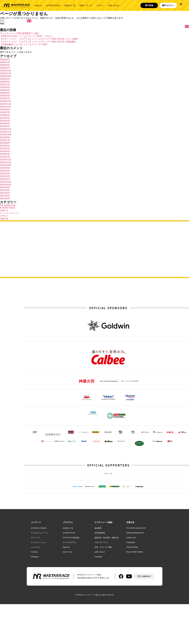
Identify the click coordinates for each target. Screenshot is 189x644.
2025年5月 (5, 87)
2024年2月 (5, 123)
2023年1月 (5, 157)
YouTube (34, 595)
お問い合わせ (113, 5)
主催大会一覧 (69, 5)
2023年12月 (5, 129)
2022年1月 (5, 179)
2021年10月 (5, 185)
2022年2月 (5, 176)
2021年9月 (5, 187)
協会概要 (98, 571)
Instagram (35, 600)
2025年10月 (5, 76)
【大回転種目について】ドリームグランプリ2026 (23, 44)
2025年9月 (5, 79)
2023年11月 (5, 132)
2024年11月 (5, 104)
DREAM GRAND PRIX (135, 576)
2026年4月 (5, 59)
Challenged (130, 586)
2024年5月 (5, 115)
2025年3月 (5, 93)
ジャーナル (35, 590)
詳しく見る (161, 261)
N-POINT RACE (53, 5)
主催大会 (4, 219)
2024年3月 (5, 121)
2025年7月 (5, 84)
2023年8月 (5, 137)
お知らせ (38, 5)
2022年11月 (5, 162)
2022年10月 (5, 165)
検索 (2, 23)
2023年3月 (5, 151)
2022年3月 (5, 173)
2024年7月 (5, 112)
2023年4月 (5, 148)
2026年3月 (5, 62)
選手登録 (149, 5)
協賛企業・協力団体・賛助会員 (107, 581)
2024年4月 (5, 118)
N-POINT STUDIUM (38, 571)
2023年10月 (5, 134)
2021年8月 (5, 190)
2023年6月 (5, 143)
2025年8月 (5, 82)
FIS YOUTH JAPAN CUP (136, 571)
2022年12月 (5, 159)
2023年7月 (5, 140)
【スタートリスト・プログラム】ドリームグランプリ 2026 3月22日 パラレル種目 (39, 39)
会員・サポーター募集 (103, 590)
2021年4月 (5, 196)
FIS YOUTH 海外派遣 (71, 581)
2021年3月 (5, 198)
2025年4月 (5, 90)
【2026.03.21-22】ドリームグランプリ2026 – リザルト (26, 36)
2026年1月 (5, 68)
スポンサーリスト (101, 586)
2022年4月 (5, 171)
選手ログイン (168, 5)
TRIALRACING (132, 590)
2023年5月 (5, 146)
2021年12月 (5, 182)
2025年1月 (5, 98)
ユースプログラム (70, 586)
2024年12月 (5, 101)
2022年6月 (5, 168)
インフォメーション (9, 213)
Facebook (98, 600)
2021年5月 (5, 193)
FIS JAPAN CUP (8, 205)
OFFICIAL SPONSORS (108, 309)
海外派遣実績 (100, 576)
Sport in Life (67, 595)
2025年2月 (5, 96)
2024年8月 (5, 109)
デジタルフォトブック (39, 576)
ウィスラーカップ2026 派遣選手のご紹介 (19, 33)
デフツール (35, 581)
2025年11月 (5, 73)
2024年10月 (5, 107)
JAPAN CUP (131, 581)
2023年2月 (5, 154)
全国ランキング (86, 5)
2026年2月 (5, 65)
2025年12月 (5, 71)
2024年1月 (5, 126)
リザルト (100, 5)
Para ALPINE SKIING (134, 595)
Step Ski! (66, 590)
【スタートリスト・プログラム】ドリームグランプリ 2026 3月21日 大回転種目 (38, 42)
